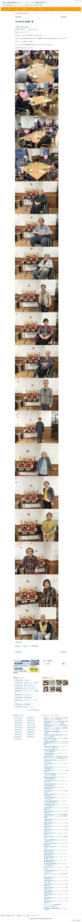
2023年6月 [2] (30, 732)
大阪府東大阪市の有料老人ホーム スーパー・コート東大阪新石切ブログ (56, 801)
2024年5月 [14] (18, 720)
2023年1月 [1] (18, 739)
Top (9, 9)
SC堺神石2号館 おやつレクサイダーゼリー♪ (26, 688)
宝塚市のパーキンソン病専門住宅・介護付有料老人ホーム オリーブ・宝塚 (56, 728)
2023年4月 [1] (30, 734)
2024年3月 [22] (18, 722)
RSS (13, 915)
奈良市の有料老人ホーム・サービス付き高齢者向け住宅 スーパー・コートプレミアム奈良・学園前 (56, 816)
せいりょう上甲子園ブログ (51, 906)
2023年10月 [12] (31, 727)
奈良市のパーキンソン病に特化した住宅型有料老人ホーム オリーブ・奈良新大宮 (56, 718)
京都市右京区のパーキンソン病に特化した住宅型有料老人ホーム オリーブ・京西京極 (56, 722)
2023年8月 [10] (31, 729)
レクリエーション (73, 9)
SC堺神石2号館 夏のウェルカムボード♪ (25, 685)
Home (2, 915)
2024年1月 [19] (18, 725)
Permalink (17, 646)
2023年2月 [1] (30, 736)
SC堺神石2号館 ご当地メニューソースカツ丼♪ (27, 683)
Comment (25, 646)
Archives (25, 9)
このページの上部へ (76, 920)
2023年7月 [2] (18, 732)
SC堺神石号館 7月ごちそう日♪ (23, 695)
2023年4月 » (64, 16)
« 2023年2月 (18, 16)
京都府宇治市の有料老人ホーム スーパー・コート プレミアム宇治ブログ (56, 747)
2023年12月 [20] (31, 725)
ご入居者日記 (41, 9)
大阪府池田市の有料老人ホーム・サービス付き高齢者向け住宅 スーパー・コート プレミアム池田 (56, 743)
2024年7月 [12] (18, 718)
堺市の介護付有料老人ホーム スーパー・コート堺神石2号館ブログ (25, 2)
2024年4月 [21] (31, 720)
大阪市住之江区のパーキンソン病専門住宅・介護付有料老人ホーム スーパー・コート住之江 (56, 725)
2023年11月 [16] (19, 727)
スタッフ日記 (57, 9)
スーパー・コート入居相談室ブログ (53, 904)
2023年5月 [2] (18, 734)
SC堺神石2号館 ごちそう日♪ (22, 680)
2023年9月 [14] (18, 729)
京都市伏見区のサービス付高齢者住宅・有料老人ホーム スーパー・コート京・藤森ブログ (56, 757)
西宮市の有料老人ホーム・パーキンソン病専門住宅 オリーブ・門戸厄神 (56, 739)
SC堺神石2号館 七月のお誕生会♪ (23, 697)
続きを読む (19, 642)
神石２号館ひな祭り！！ (23, 27)
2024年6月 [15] (31, 718)
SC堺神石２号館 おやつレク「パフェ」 (25, 707)
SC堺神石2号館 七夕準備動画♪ (23, 704)
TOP (16, 13)
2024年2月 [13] (31, 722)
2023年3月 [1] (18, 736)
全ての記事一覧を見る (33, 710)
